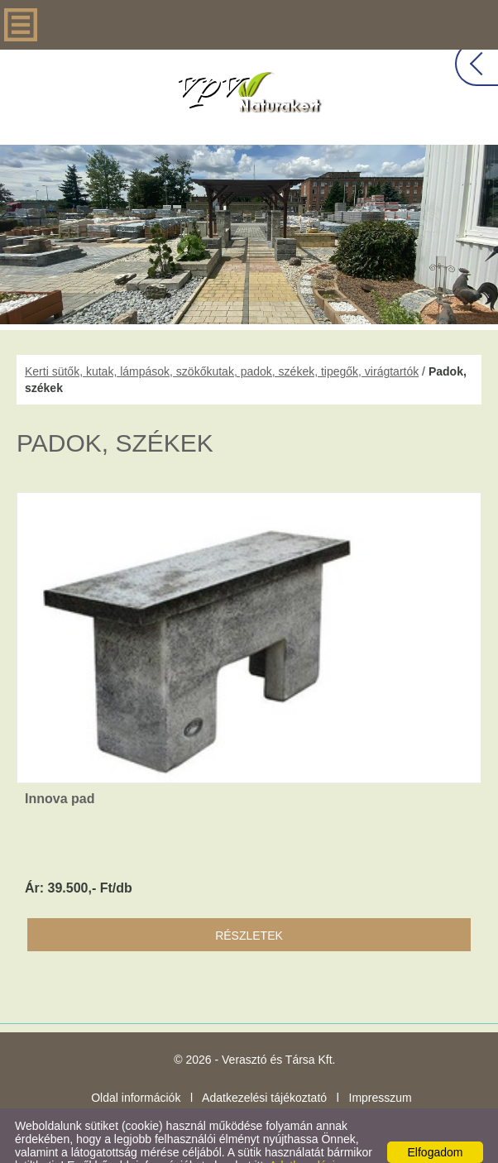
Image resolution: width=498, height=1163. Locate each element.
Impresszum (380, 1064)
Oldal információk (135, 1064)
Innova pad (59, 766)
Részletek (249, 902)
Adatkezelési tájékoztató (264, 1064)
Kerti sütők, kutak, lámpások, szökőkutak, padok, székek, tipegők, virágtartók (222, 338)
